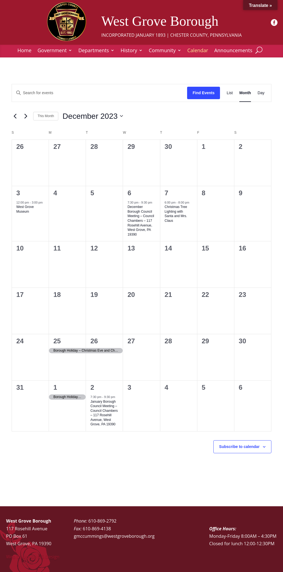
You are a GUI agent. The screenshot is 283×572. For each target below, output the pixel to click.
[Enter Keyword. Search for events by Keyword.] (99, 93)
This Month (46, 116)
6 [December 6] (129, 193)
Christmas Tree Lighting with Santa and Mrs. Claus (176, 214)
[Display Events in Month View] (245, 93)
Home (24, 51)
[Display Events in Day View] (261, 93)
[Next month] (25, 116)
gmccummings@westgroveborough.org (114, 536)
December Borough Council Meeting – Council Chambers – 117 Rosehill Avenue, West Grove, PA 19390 (140, 220)
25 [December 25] (57, 341)
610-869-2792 (102, 521)
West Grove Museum (25, 209)
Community (162, 51)
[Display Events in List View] (230, 93)
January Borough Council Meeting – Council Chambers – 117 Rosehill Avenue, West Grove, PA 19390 (104, 413)
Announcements (233, 51)
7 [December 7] (166, 193)
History (128, 51)
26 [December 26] (94, 341)
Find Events (203, 93)
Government (52, 51)
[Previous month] (15, 116)
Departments (93, 51)
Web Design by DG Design (32, 557)
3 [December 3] (18, 193)
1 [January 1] (55, 387)
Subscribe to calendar (239, 446)
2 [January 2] (92, 387)
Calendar (197, 51)
